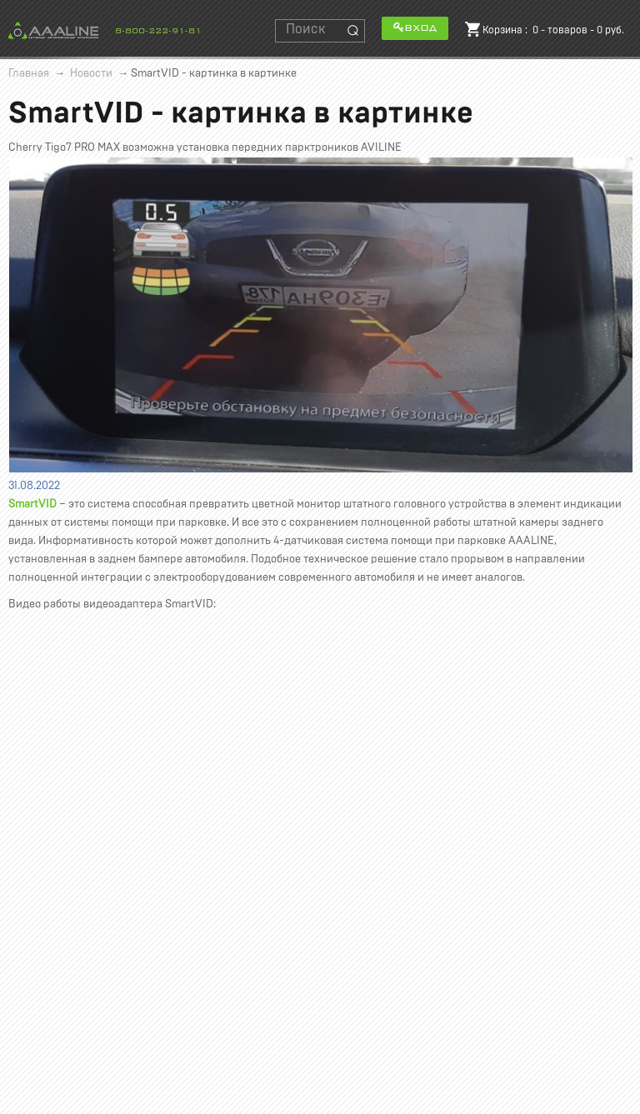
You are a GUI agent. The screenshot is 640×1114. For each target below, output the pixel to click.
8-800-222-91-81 (158, 31)
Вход (415, 27)
